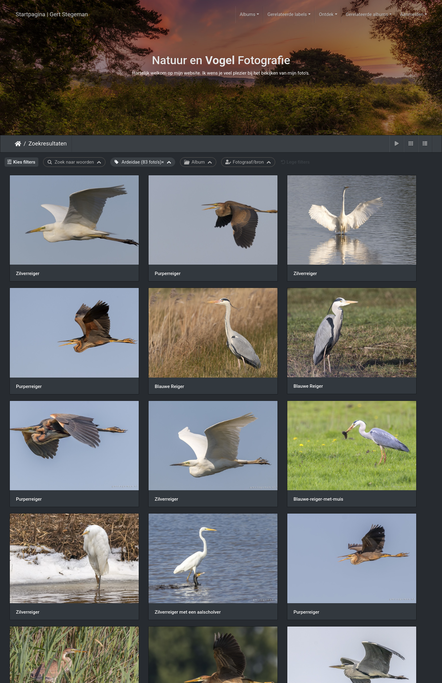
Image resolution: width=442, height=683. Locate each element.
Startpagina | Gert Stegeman (52, 14)
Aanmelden (412, 14)
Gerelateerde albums (367, 14)
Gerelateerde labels (287, 14)
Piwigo (246, 673)
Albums (247, 14)
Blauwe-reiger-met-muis (41, 435)
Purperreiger (137, 252)
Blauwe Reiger (30, 344)
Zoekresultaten (48, 143)
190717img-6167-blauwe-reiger (372, 527)
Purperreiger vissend (37, 527)
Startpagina (18, 143)
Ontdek (326, 14)
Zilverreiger (27, 252)
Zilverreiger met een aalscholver (265, 435)
